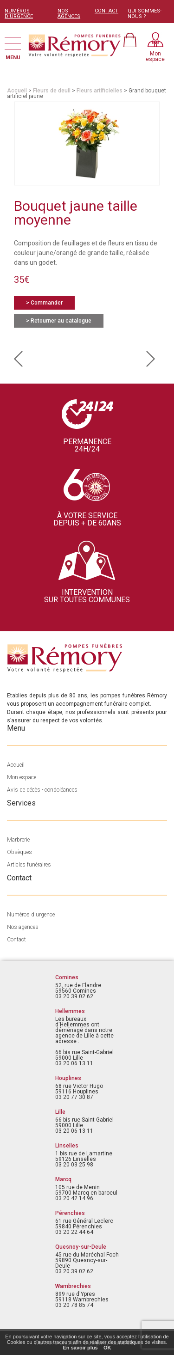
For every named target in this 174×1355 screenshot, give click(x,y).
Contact (16, 939)
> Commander (44, 302)
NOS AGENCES (69, 13)
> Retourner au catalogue (58, 320)
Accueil (17, 90)
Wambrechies (73, 1286)
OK (107, 1347)
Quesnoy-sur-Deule (80, 1247)
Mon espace (21, 777)
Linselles (66, 1145)
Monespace (155, 56)
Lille (60, 1112)
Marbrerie (18, 839)
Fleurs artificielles (99, 90)
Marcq (63, 1179)
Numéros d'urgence (31, 914)
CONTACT (106, 11)
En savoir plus (80, 1347)
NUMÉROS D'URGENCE (19, 13)
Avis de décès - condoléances (42, 790)
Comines (66, 977)
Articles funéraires (29, 864)
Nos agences (23, 927)
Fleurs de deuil (52, 90)
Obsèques (19, 852)
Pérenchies (70, 1213)
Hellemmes (70, 1011)
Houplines (68, 1078)
